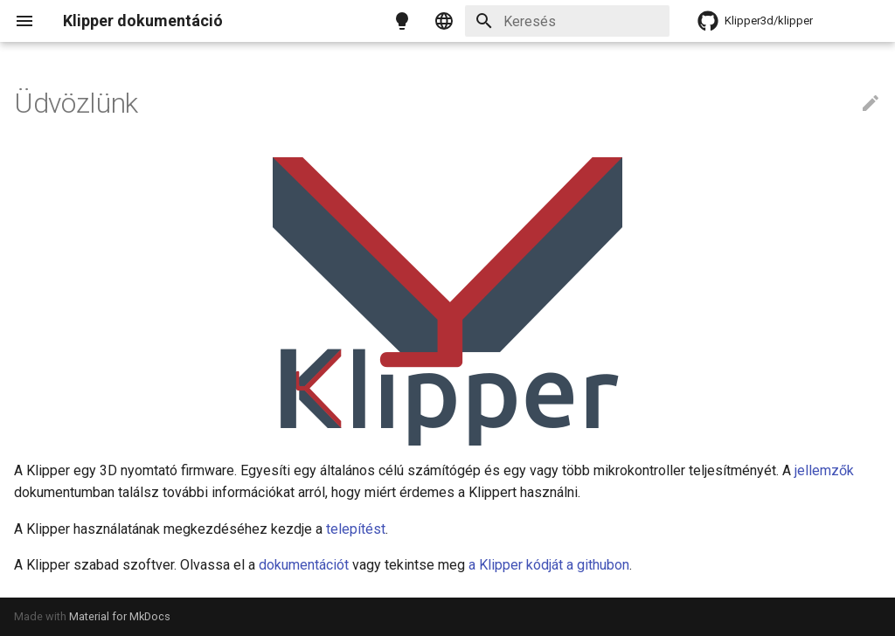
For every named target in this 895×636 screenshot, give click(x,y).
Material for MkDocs (119, 616)
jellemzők (824, 470)
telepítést (355, 529)
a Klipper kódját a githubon (548, 564)
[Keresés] (567, 21)
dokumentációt (304, 564)
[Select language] (444, 20)
